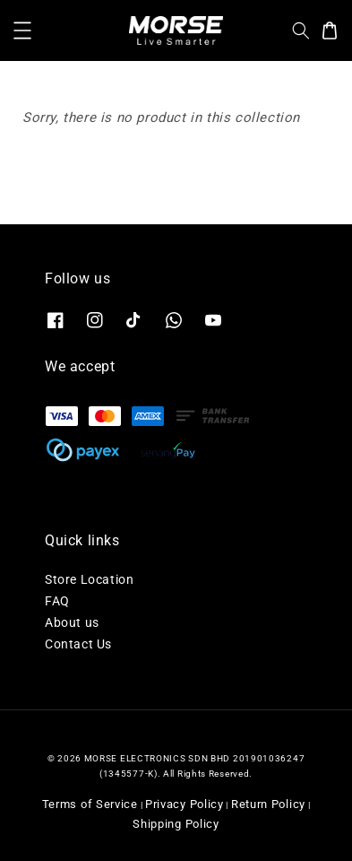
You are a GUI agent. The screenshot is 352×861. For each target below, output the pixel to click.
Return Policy (268, 804)
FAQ (57, 601)
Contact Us (78, 644)
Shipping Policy (176, 824)
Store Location (89, 579)
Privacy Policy (184, 804)
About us (72, 622)
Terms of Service (90, 804)
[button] (22, 30)
